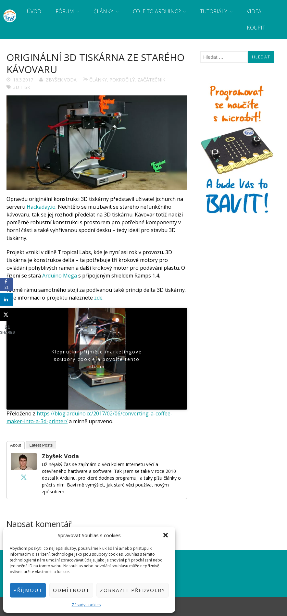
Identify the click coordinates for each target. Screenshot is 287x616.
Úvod (34, 11)
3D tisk (21, 87)
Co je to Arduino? (157, 11)
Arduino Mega (59, 275)
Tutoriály (213, 11)
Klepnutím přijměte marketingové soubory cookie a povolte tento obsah (96, 358)
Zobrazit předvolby (132, 590)
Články (103, 11)
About (15, 445)
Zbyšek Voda (61, 80)
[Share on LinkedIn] (6, 299)
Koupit (256, 27)
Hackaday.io (41, 206)
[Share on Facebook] (6, 284)
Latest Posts (41, 445)
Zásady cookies (86, 605)
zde (98, 297)
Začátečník (151, 80)
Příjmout (28, 590)
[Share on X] (6, 314)
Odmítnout (71, 590)
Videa (254, 11)
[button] (165, 535)
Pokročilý (122, 80)
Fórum (65, 11)
